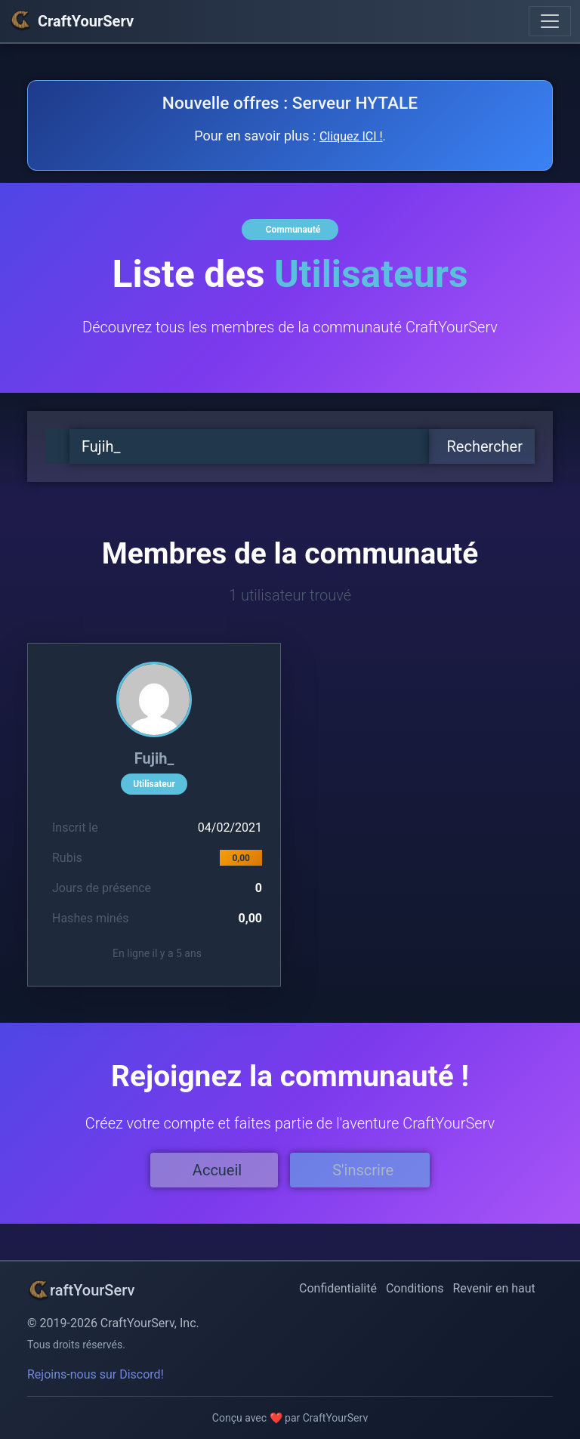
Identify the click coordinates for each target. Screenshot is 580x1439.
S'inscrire (362, 1170)
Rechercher (485, 446)
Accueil (217, 1170)
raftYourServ (80, 1290)
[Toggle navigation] (550, 21)
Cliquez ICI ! (351, 136)
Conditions (415, 1288)
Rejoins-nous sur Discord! (95, 1374)
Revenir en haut (494, 1288)
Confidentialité (338, 1288)
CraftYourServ (71, 21)
